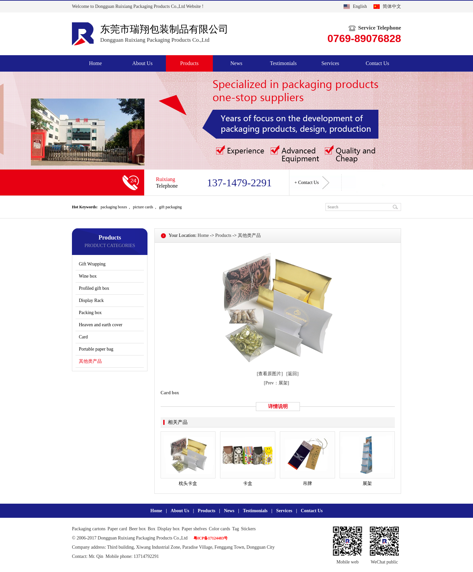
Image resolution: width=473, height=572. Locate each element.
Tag (235, 528)
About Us (142, 63)
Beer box (137, 528)
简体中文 (392, 6)
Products (189, 63)
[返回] (292, 373)
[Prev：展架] (276, 382)
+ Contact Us (312, 183)
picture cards (143, 207)
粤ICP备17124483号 (210, 538)
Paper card (117, 528)
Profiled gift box (94, 288)
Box (151, 528)
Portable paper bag (96, 349)
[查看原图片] (270, 373)
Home (95, 63)
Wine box (88, 276)
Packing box (90, 312)
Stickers (248, 528)
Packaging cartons (88, 528)
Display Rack (91, 300)
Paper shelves (194, 528)
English (360, 6)
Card (83, 336)
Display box (168, 528)
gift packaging (170, 207)
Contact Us (377, 63)
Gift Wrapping (92, 264)
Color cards (219, 528)
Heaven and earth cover (101, 324)
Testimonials (283, 63)
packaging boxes (114, 207)
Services (330, 63)
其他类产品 (90, 361)
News (236, 63)
